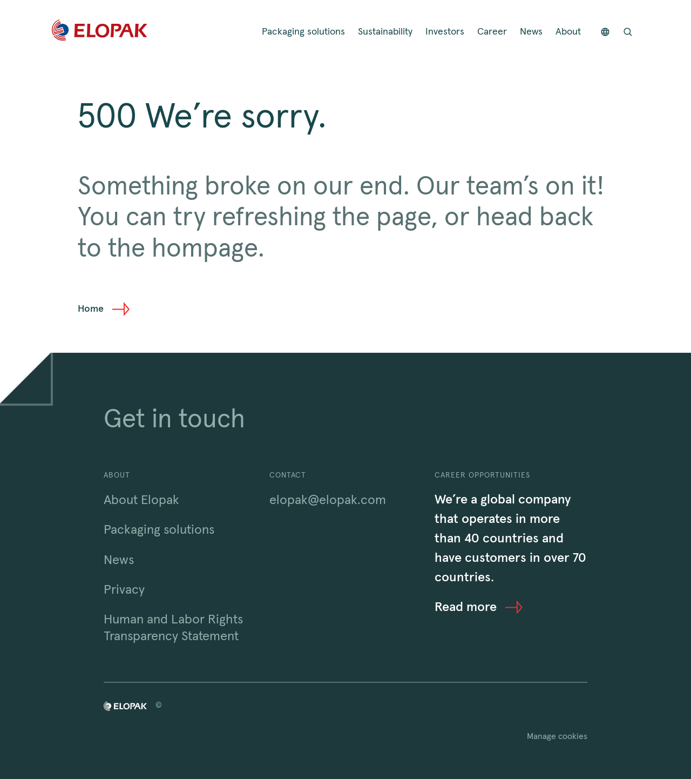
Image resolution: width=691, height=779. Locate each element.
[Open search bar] (628, 32)
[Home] (99, 32)
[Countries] (605, 32)
